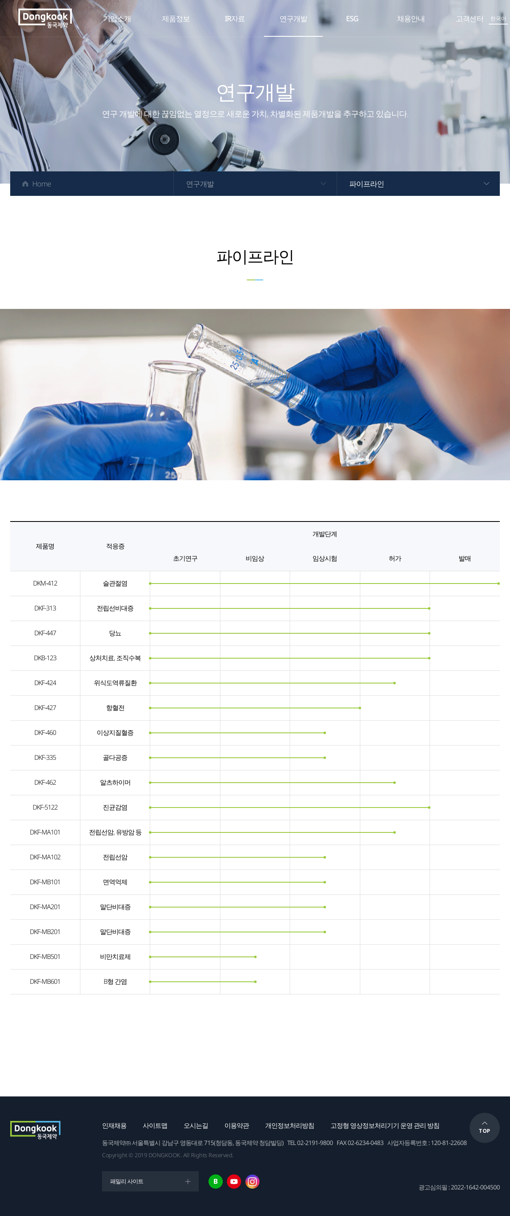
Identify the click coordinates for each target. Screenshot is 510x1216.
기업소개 (117, 18)
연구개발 (293, 18)
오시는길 (196, 1125)
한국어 (498, 18)
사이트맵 (155, 1125)
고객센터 (469, 18)
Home (41, 184)
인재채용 (114, 1125)
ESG (352, 18)
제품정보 (176, 18)
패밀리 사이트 (126, 1181)
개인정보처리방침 (289, 1125)
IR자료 (235, 18)
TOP (484, 1130)
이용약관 (236, 1125)
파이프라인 (366, 184)
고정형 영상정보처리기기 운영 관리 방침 (384, 1125)
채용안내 (411, 18)
